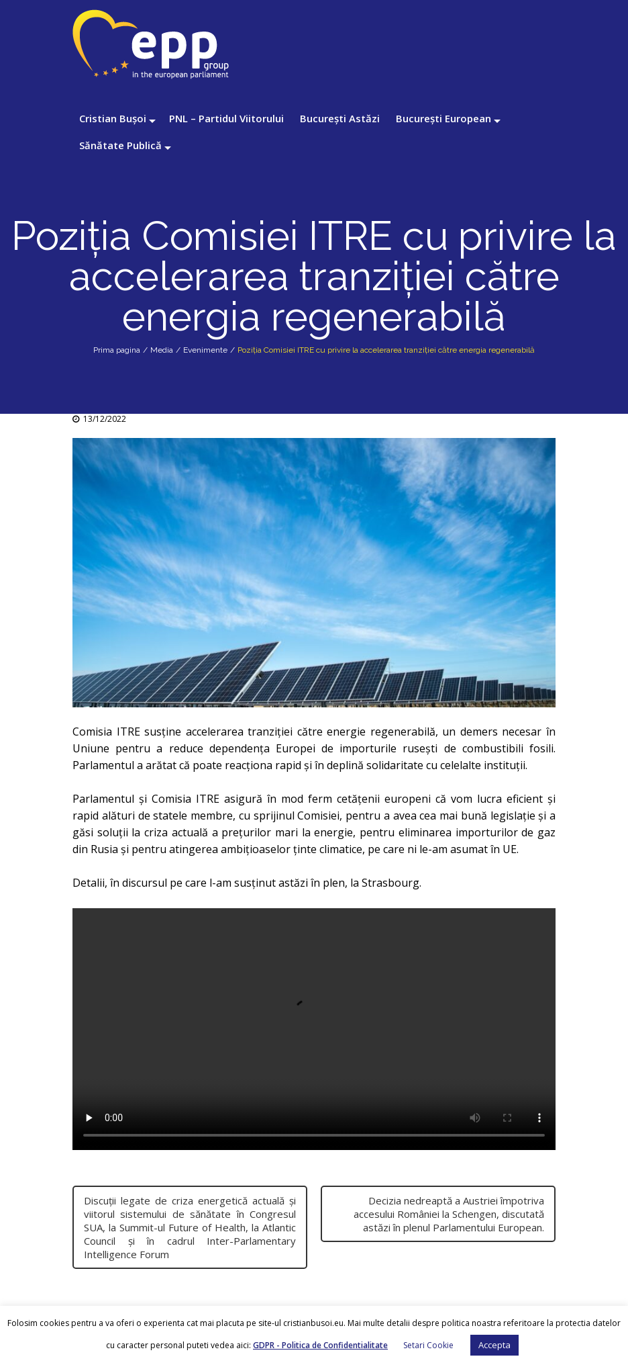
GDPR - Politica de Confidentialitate (320, 1345)
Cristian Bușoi (112, 118)
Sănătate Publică (120, 145)
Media (161, 350)
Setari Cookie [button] (428, 1345)
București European (443, 118)
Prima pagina (116, 350)
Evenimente (205, 350)
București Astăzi (340, 118)
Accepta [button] (494, 1345)
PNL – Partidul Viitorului (226, 118)
